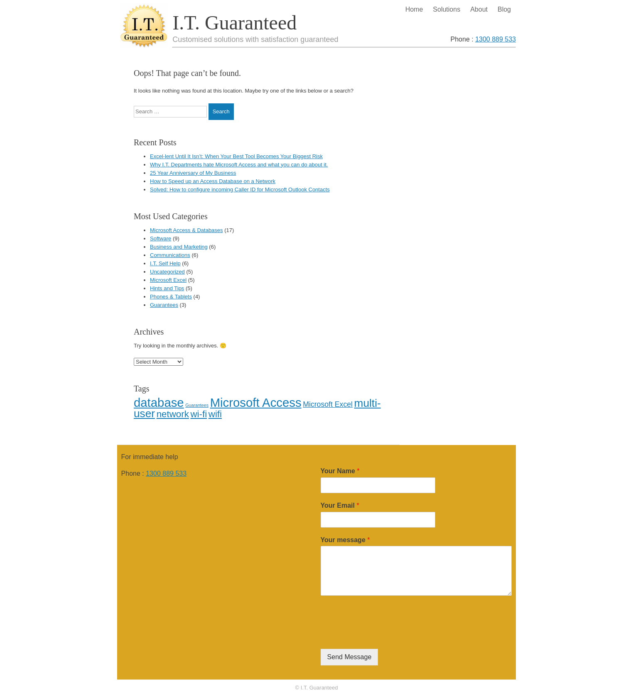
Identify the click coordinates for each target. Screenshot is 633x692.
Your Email (340, 505)
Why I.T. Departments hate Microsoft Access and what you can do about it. (239, 164)
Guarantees (164, 305)
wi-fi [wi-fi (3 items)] (198, 414)
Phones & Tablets (171, 296)
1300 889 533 (495, 39)
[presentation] (384, 635)
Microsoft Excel (168, 280)
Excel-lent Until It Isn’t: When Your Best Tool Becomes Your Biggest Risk (236, 156)
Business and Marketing (179, 247)
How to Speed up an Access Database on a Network (212, 181)
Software (160, 238)
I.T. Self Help (165, 263)
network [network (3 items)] (173, 414)
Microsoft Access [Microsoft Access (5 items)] (256, 402)
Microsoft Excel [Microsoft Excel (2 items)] (328, 404)
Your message (345, 539)
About (479, 9)
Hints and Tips (167, 288)
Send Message (349, 656)
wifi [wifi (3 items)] (215, 414)
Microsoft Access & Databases (186, 230)
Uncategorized (167, 272)
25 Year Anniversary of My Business (193, 173)
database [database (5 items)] (159, 402)
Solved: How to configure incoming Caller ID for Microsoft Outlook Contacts (240, 189)
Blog (504, 9)
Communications (170, 255)
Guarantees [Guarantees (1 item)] (197, 405)
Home (414, 9)
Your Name (340, 470)
